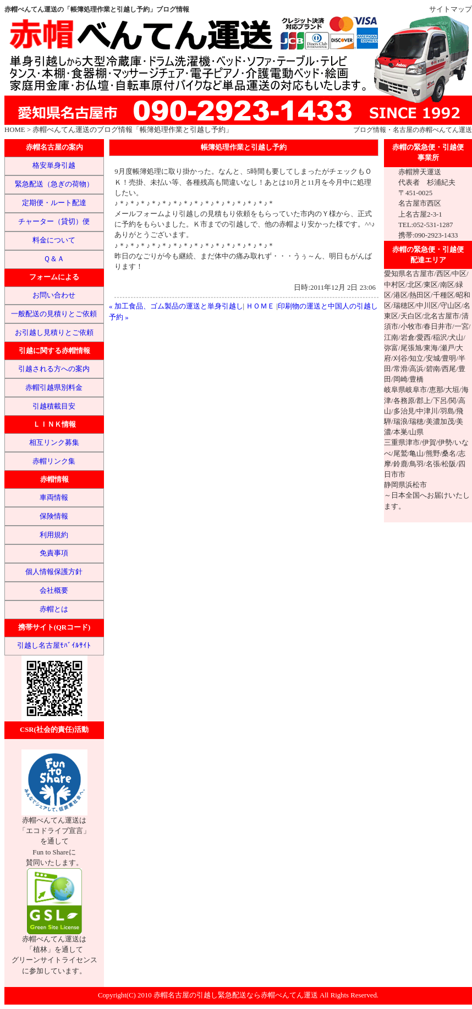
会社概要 (54, 590)
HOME (14, 130)
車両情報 (54, 497)
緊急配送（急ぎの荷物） (54, 184)
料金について (53, 240)
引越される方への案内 (54, 369)
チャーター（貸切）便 (54, 221)
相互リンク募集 (54, 442)
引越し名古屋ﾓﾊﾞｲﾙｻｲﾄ (54, 645)
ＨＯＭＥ (260, 306)
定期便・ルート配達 (54, 203)
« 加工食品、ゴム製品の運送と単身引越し (176, 306)
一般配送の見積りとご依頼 (54, 314)
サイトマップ (450, 9)
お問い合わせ (53, 295)
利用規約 (54, 535)
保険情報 (54, 516)
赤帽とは (54, 609)
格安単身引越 (53, 165)
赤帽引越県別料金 (54, 388)
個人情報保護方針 (54, 572)
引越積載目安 (53, 406)
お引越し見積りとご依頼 (54, 333)
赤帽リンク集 (53, 461)
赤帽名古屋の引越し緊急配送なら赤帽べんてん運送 (235, 995)
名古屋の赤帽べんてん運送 (432, 130)
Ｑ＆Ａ (53, 259)
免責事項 (54, 553)
